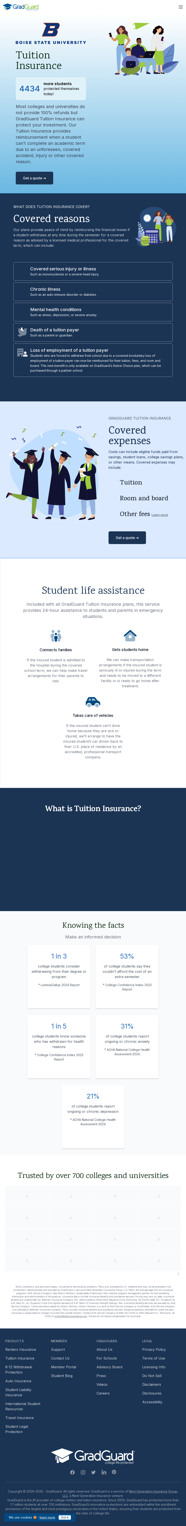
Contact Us (60, 1358)
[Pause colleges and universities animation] (178, 1273)
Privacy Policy (154, 1349)
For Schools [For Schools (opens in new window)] (107, 1358)
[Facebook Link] (72, 1472)
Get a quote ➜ (34, 178)
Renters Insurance (20, 1349)
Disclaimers (151, 1384)
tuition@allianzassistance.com (71, 1316)
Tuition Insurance (19, 1358)
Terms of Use (153, 1358)
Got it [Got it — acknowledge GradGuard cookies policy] (64, 1517)
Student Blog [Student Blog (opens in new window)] (61, 1376)
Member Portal (63, 1367)
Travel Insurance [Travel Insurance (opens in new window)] (19, 1418)
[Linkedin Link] (104, 1472)
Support (58, 1349)
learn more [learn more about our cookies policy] (47, 1517)
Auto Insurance (18, 1381)
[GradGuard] (21, 7)
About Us (104, 1349)
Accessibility (152, 1402)
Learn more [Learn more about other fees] (160, 515)
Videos (102, 1384)
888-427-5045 (127, 1313)
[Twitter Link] (93, 1472)
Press (101, 1376)
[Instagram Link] (83, 1472)
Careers (103, 1393)
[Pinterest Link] (114, 1472)
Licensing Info (153, 1367)
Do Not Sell (151, 1376)
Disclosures (151, 1393)
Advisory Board (109, 1367)
